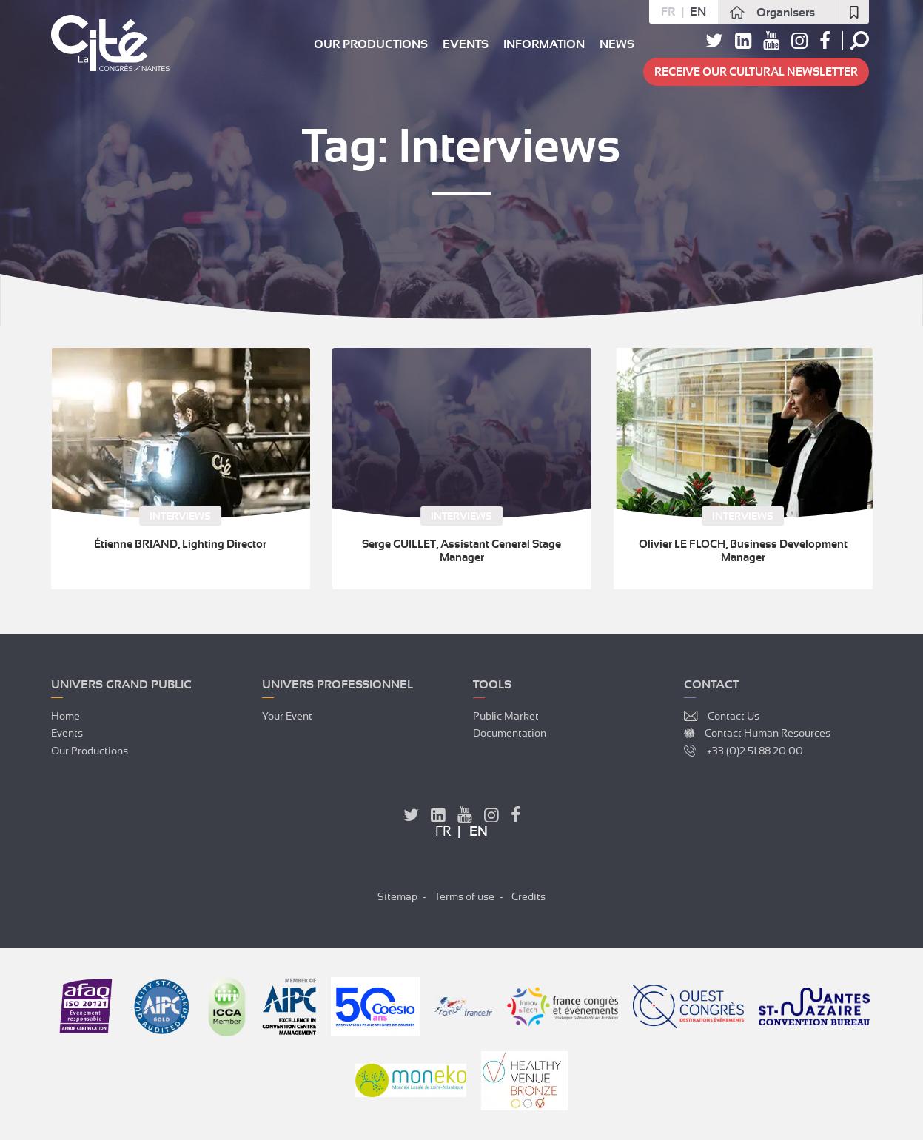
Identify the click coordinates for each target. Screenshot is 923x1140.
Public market (506, 716)
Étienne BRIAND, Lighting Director (180, 544)
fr (668, 12)
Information (544, 44)
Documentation (509, 733)
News (617, 44)
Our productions (371, 44)
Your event (287, 716)
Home (65, 716)
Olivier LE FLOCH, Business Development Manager (743, 550)
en (698, 12)
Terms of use (464, 896)
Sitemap (397, 896)
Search (859, 40)
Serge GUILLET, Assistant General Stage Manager (461, 550)
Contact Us (733, 716)
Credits (528, 896)
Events (466, 44)
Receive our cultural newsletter (756, 71)
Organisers (785, 12)
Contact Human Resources (767, 733)
